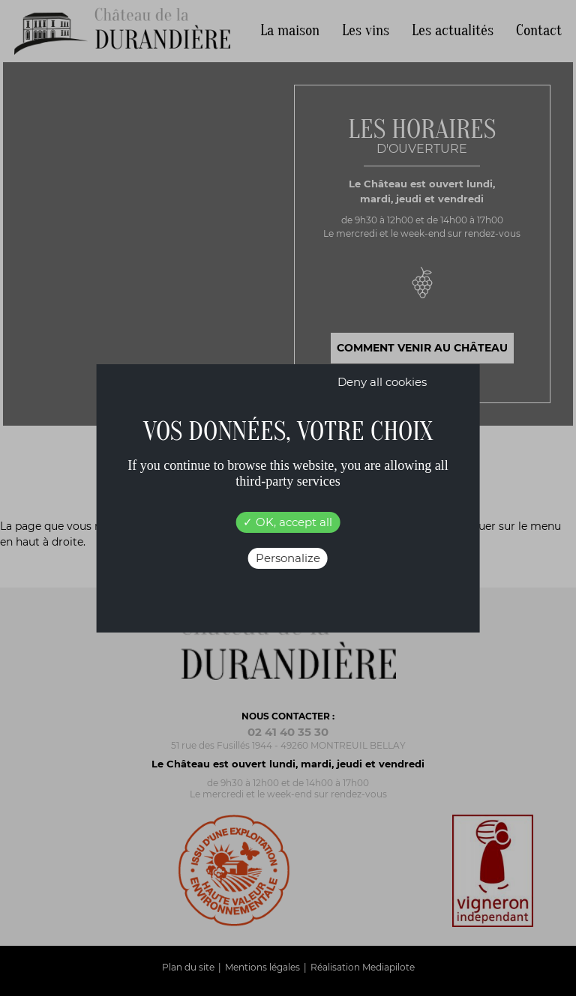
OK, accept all (287, 522)
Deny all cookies (382, 382)
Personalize (288, 558)
